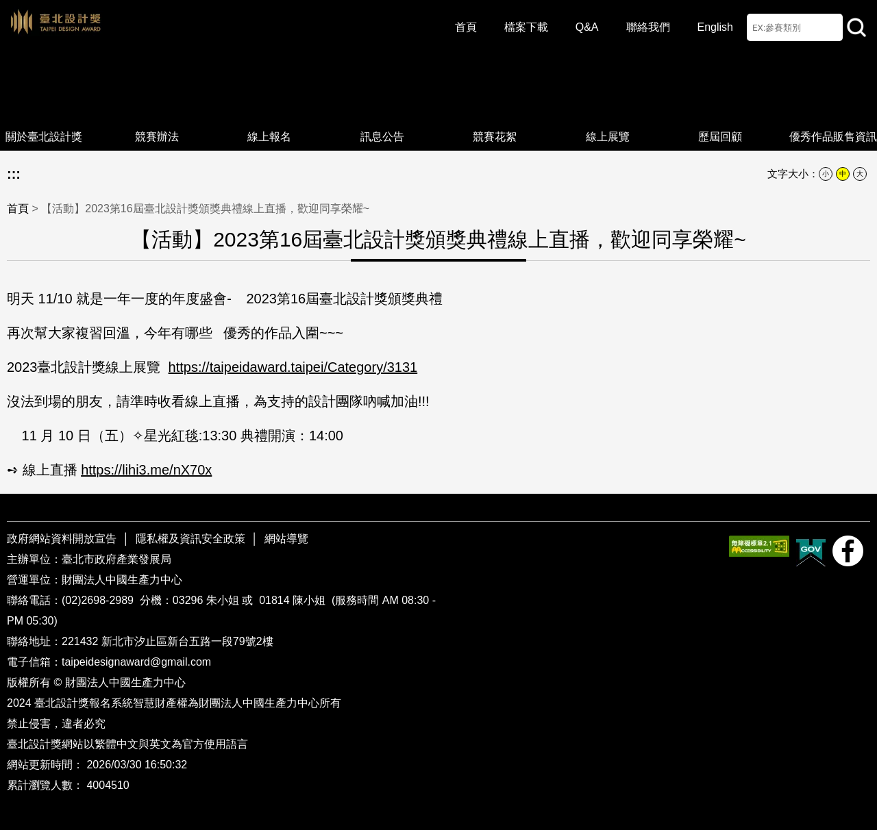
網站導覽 (286, 538)
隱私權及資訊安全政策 (190, 538)
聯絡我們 (648, 27)
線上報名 (269, 110)
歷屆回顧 (720, 110)
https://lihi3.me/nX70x (146, 469)
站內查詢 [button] (856, 27)
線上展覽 (608, 110)
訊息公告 (382, 110)
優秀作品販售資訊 (833, 110)
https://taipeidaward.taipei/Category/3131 (293, 367)
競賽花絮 (495, 110)
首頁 (466, 27)
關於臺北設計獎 (44, 110)
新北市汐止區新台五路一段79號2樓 (187, 641)
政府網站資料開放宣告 (63, 538)
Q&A (587, 27)
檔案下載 (526, 27)
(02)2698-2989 (99, 600)
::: (14, 173)
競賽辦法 (157, 110)
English (715, 27)
